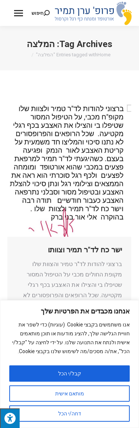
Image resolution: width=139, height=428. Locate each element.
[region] (69, 364)
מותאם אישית (69, 394)
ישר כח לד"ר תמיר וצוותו (85, 249)
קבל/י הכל (69, 373)
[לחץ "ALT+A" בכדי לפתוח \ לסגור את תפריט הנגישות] (10, 418)
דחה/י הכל (69, 414)
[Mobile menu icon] (18, 13)
